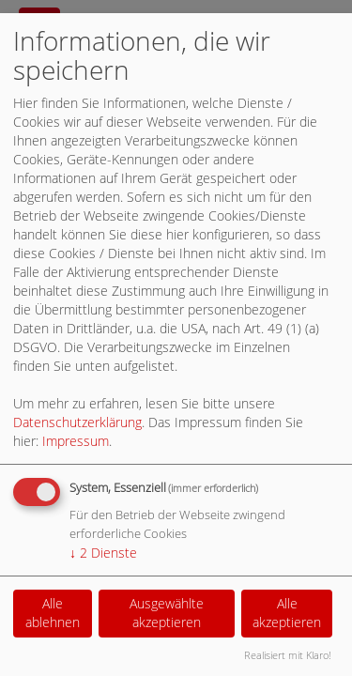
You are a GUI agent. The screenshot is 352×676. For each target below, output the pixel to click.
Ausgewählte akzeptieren (167, 612)
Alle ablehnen (52, 612)
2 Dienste (103, 552)
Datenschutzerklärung (77, 422)
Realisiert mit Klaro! (287, 655)
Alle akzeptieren (287, 612)
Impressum (75, 441)
